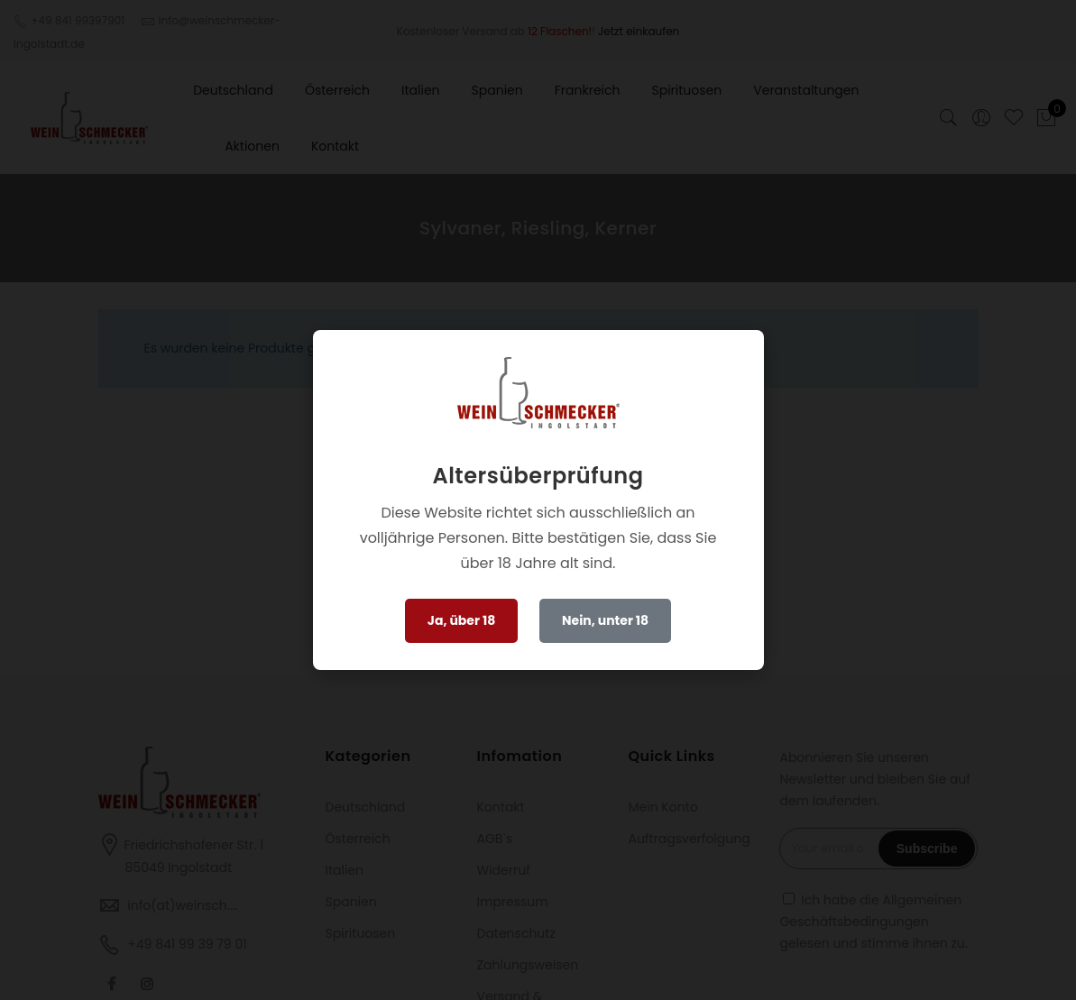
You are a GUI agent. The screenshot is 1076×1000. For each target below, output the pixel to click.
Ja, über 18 (461, 620)
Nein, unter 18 (605, 620)
